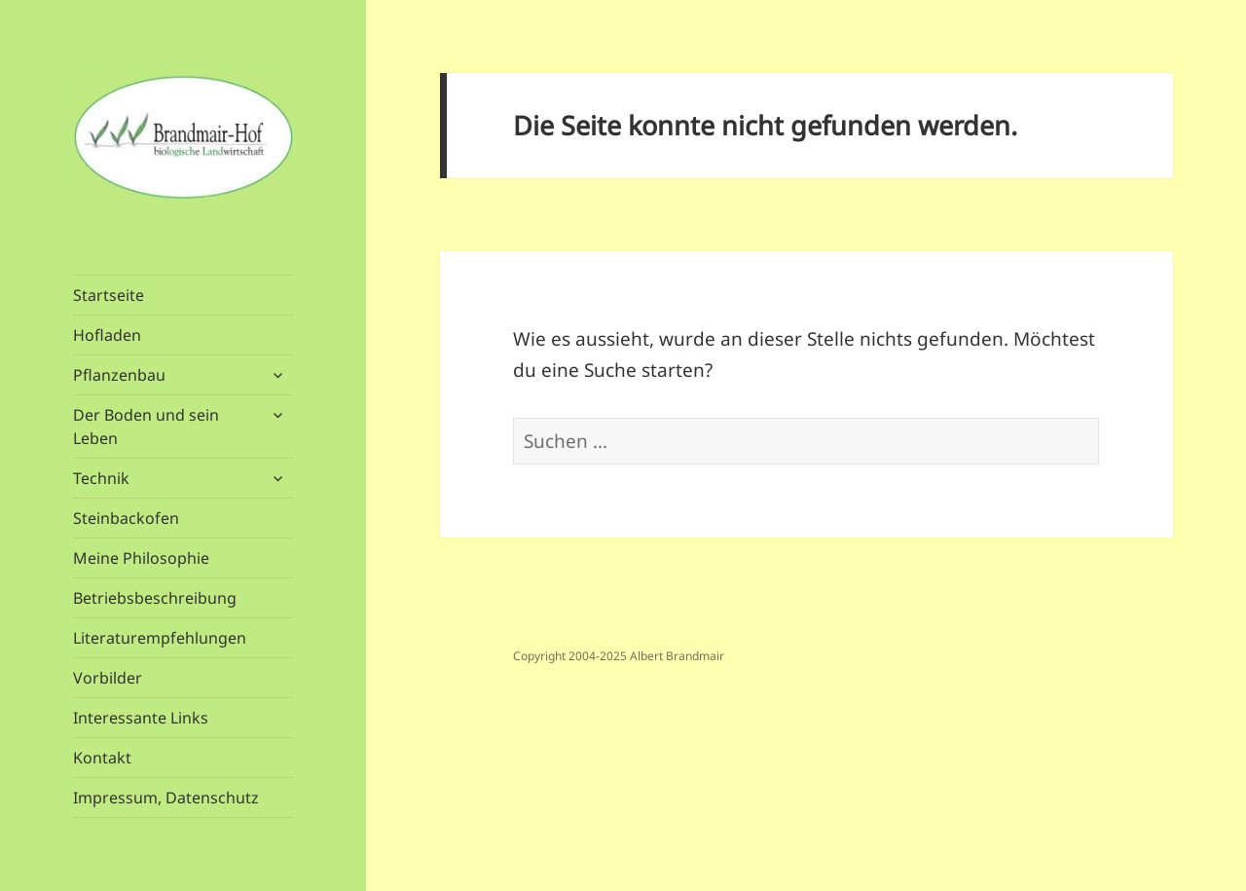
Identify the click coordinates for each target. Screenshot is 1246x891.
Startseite (108, 295)
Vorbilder (107, 677)
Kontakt (102, 757)
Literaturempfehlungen (159, 638)
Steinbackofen (126, 518)
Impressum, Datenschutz (166, 797)
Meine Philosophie (141, 558)
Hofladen (107, 335)
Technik (101, 478)
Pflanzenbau (119, 375)
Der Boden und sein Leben (146, 426)
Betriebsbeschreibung (155, 598)
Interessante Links (140, 717)
